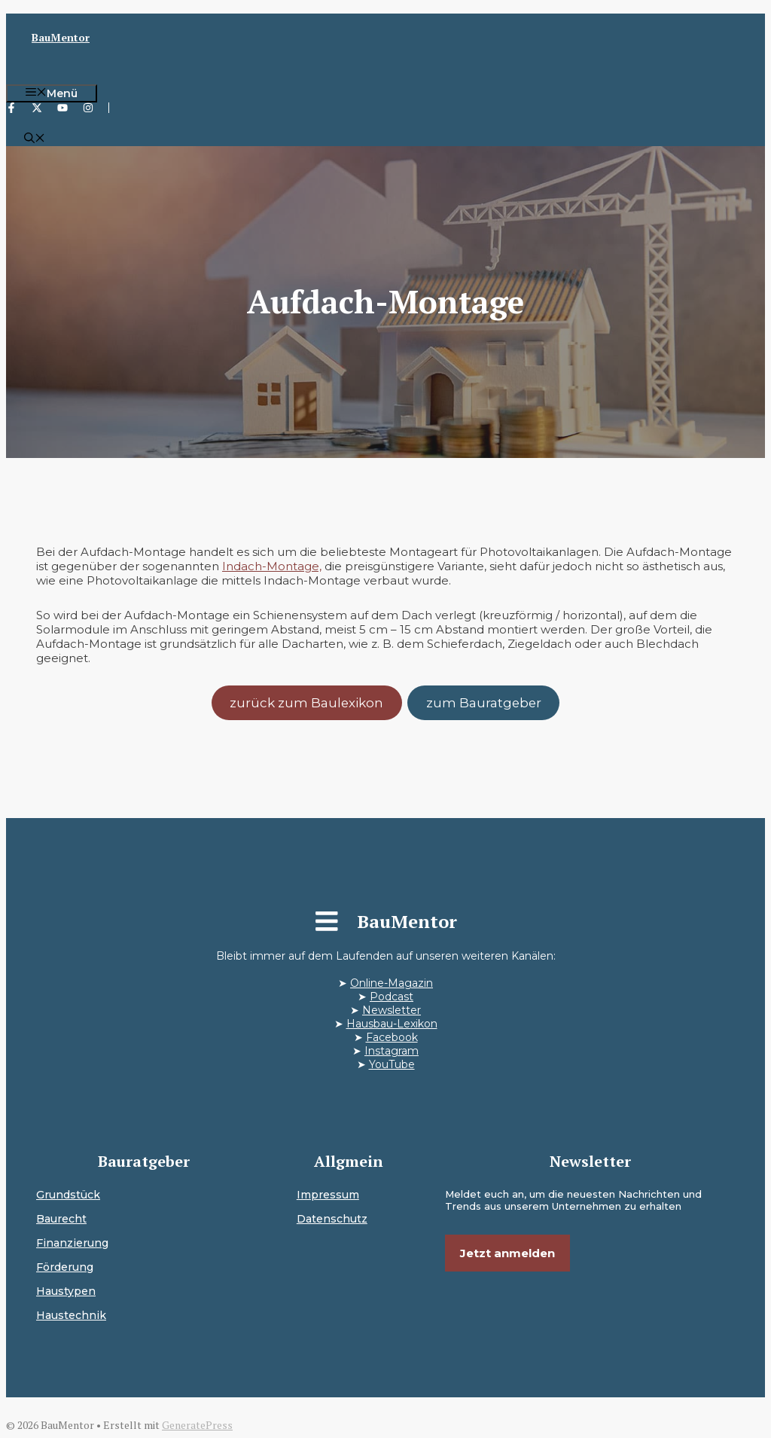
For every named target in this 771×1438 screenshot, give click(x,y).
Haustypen (66, 1291)
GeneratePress (197, 1425)
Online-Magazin (391, 983)
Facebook (392, 1037)
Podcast (391, 996)
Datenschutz (332, 1219)
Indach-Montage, (272, 566)
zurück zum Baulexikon (306, 702)
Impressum (328, 1194)
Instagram (391, 1051)
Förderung (64, 1267)
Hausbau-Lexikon (391, 1023)
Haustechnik (71, 1315)
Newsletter (391, 1010)
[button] (34, 139)
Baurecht (61, 1219)
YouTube (392, 1064)
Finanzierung (72, 1243)
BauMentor (61, 37)
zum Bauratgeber (483, 702)
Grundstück (68, 1194)
